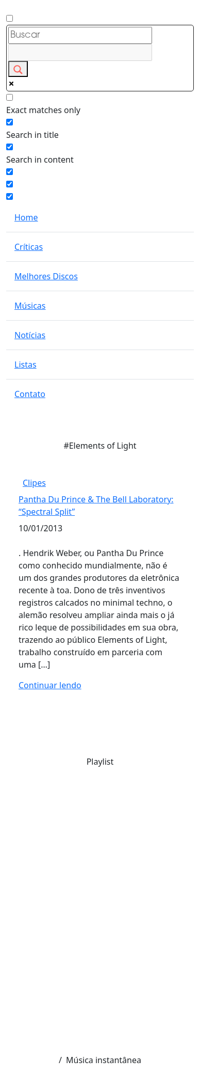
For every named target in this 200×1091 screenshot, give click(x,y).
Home (26, 217)
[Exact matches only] (9, 97)
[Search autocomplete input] (80, 52)
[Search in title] (9, 122)
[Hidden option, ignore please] (9, 184)
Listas (25, 364)
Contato (29, 394)
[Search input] (80, 35)
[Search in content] (9, 147)
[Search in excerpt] (9, 171)
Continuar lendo (50, 685)
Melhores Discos (46, 276)
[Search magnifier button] (18, 69)
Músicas (30, 305)
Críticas (28, 246)
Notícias (29, 335)
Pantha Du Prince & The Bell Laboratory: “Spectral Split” (96, 505)
